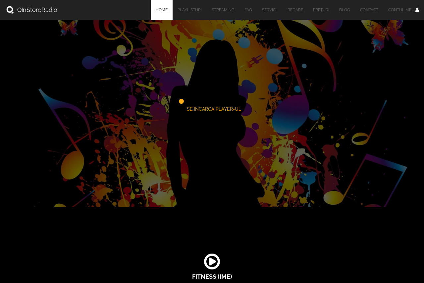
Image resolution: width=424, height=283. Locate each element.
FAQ (248, 10)
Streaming (223, 10)
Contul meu (403, 10)
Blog (344, 10)
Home (162, 10)
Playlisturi (190, 10)
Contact (369, 10)
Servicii (270, 10)
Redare (295, 10)
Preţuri (321, 10)
